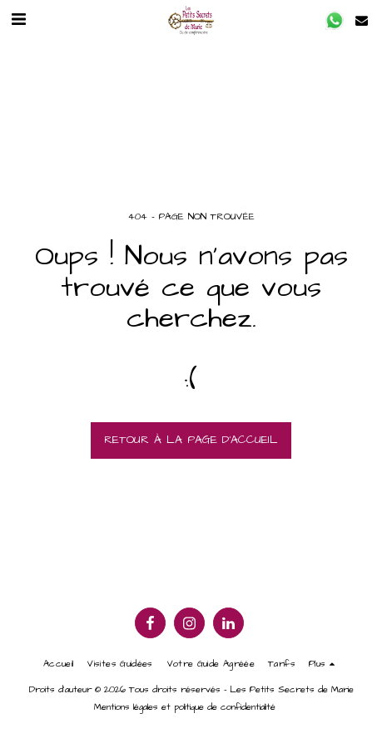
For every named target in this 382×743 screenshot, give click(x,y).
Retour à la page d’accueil (191, 439)
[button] (18, 19)
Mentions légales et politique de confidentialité (184, 707)
